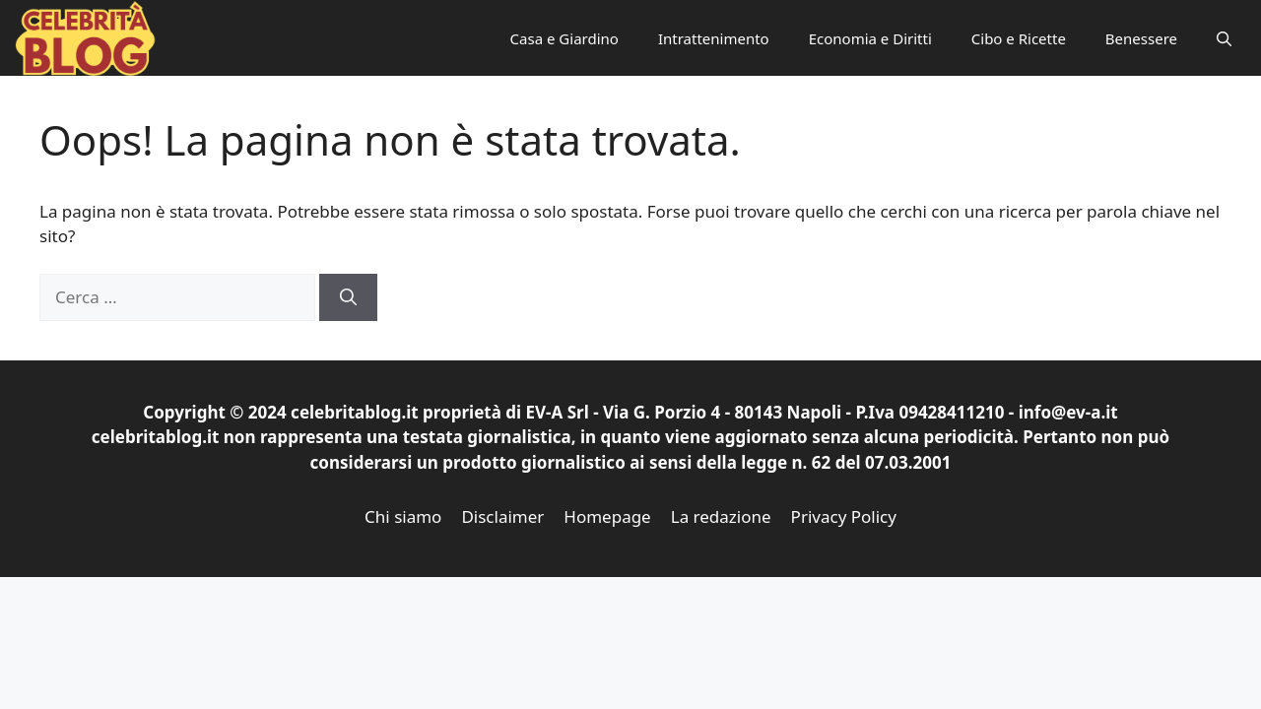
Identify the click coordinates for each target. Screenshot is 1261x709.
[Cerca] (348, 297)
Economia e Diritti (870, 38)
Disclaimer (502, 516)
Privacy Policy (843, 516)
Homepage (607, 516)
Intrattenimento (713, 38)
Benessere (1141, 38)
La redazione (721, 516)
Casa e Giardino (564, 38)
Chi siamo (403, 516)
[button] (1224, 38)
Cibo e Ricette (1018, 38)
